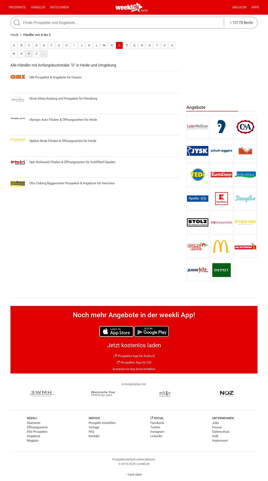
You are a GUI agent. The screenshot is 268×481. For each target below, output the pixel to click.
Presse (217, 427)
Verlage (94, 427)
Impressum (220, 440)
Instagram (157, 432)
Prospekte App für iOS (134, 362)
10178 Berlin (241, 22)
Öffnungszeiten (37, 427)
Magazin (239, 7)
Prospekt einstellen (102, 423)
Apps (255, 7)
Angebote (33, 436)
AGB (215, 436)
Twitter (155, 427)
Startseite (33, 423)
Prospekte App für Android (134, 356)
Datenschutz (220, 432)
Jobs (215, 423)
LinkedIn (156, 436)
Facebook (157, 423)
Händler (38, 7)
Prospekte (17, 7)
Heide (14, 35)
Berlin (144, 10)
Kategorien (59, 7)
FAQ (91, 432)
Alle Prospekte (37, 432)
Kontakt (94, 436)
